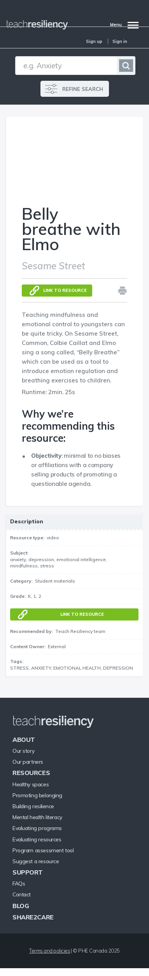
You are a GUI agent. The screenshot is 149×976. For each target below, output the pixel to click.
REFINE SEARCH (82, 89)
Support (27, 872)
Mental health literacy (37, 817)
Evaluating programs (37, 828)
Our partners (27, 761)
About (23, 739)
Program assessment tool (43, 850)
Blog (20, 906)
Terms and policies (49, 951)
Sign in (119, 41)
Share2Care (33, 917)
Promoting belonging (37, 795)
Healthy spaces (30, 784)
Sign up (94, 41)
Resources (31, 773)
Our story (23, 750)
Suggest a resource (35, 861)
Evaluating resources (36, 839)
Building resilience (33, 806)
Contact (21, 894)
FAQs (18, 883)
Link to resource (65, 290)
